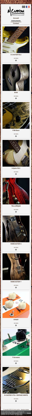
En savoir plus (18, 414)
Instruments (16, 21)
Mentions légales (25, 409)
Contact (16, 23)
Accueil (16, 18)
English (23, 7)
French (28, 7)
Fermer (29, 413)
